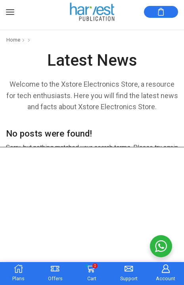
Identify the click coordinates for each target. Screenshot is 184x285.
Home (13, 40)
